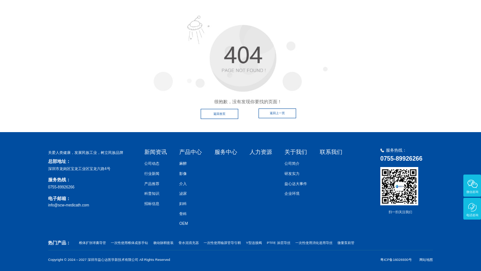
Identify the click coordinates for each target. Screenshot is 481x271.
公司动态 (151, 163)
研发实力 (291, 174)
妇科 (183, 204)
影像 (183, 174)
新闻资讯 (251, 12)
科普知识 (151, 193)
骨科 (183, 214)
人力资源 (350, 12)
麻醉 (183, 163)
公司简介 (291, 163)
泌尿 (183, 193)
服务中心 (317, 12)
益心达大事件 (295, 184)
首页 (222, 12)
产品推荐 (151, 184)
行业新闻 (151, 174)
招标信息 (151, 204)
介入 (183, 184)
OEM (183, 223)
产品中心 (284, 12)
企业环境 (291, 193)
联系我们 (416, 12)
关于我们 (383, 12)
